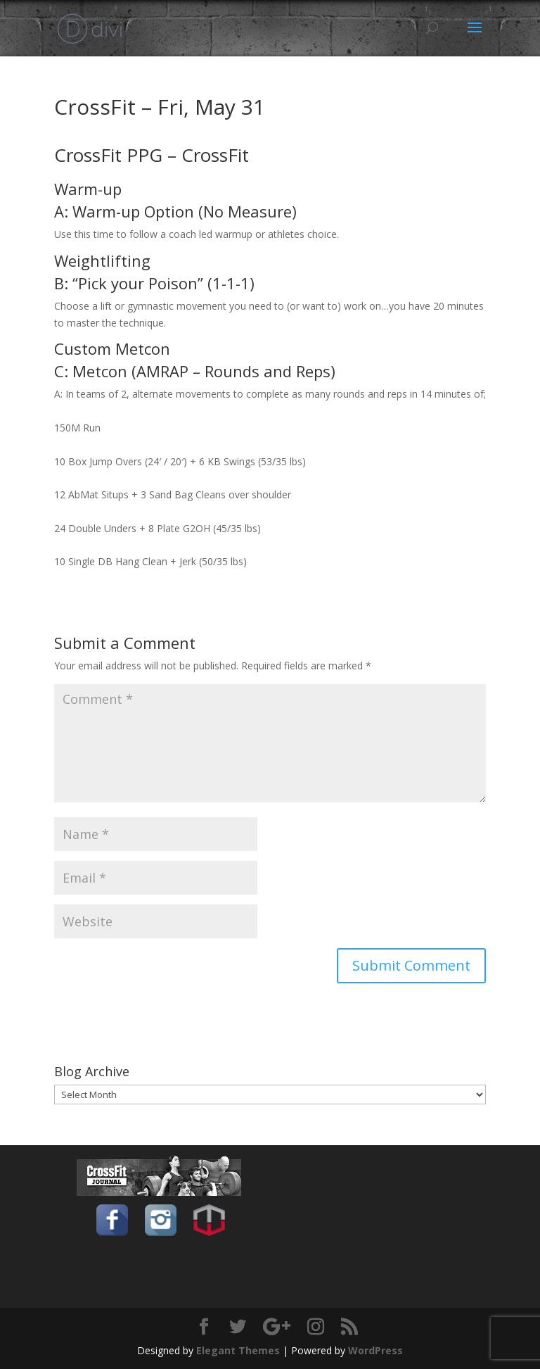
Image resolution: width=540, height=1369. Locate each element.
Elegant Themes (238, 1350)
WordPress (375, 1350)
